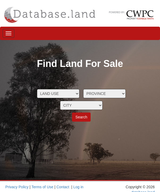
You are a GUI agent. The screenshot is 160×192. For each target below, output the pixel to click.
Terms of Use (42, 187)
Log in (78, 187)
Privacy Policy (16, 187)
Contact (62, 187)
